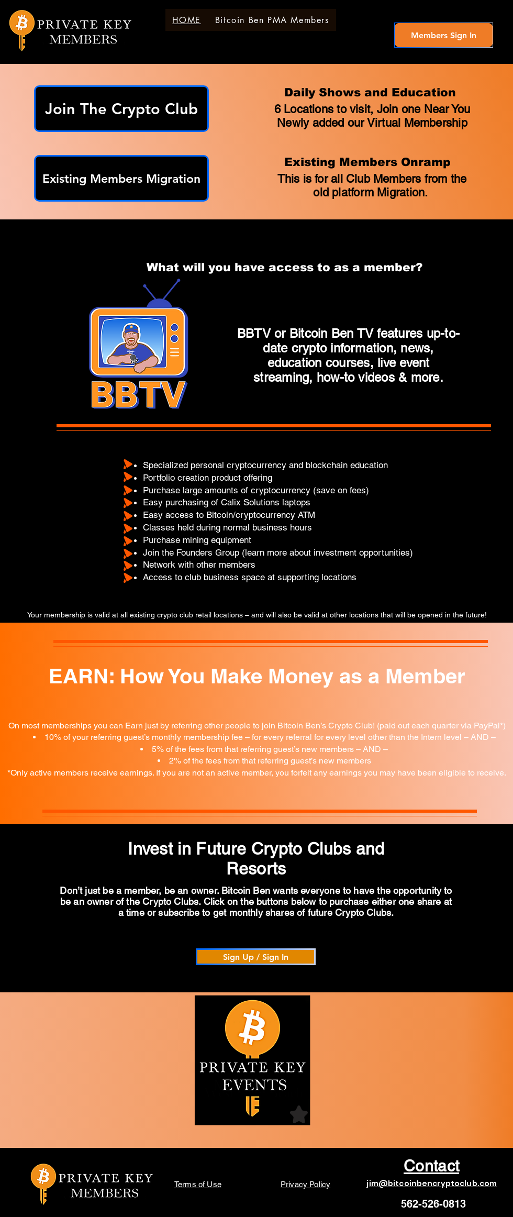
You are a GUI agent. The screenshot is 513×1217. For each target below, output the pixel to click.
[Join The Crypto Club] (121, 108)
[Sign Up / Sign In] (256, 956)
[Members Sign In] (443, 35)
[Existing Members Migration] (121, 178)
